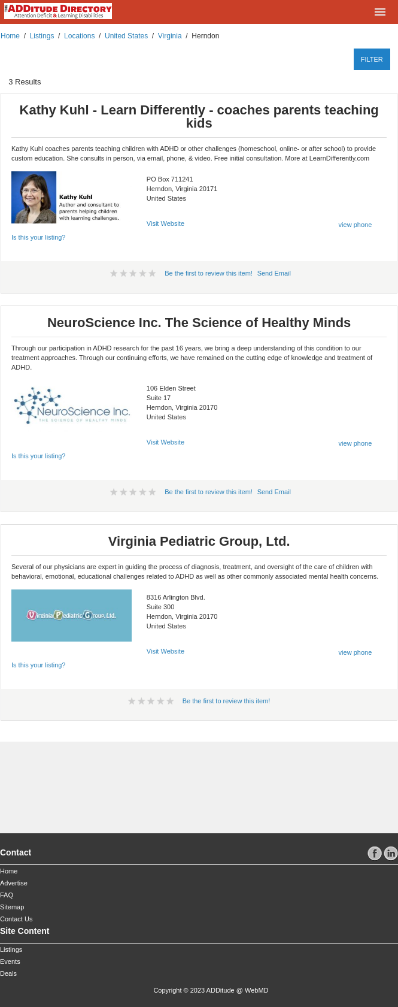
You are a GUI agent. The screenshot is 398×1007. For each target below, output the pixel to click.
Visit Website (165, 223)
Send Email (274, 273)
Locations (79, 36)
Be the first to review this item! (209, 273)
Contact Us (16, 919)
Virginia (170, 36)
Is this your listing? (38, 237)
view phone (355, 224)
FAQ (6, 895)
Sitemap (12, 907)
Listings (42, 36)
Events (10, 961)
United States (126, 36)
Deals (8, 973)
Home (10, 36)
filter (372, 59)
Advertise (14, 883)
